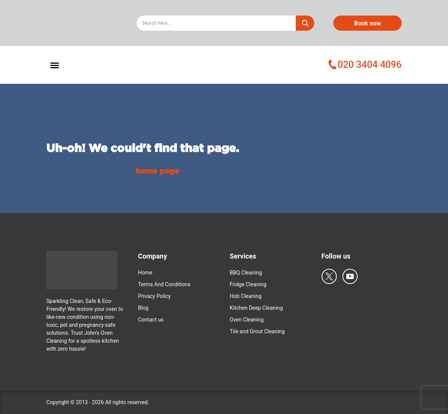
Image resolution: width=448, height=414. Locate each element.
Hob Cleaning (246, 296)
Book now (367, 23)
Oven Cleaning (246, 320)
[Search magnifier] (305, 23)
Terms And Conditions (164, 284)
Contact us (151, 320)
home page (157, 170)
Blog (143, 308)
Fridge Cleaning (248, 284)
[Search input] (217, 23)
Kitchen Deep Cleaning (256, 308)
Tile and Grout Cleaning (257, 331)
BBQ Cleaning (246, 273)
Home (145, 273)
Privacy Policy (154, 296)
